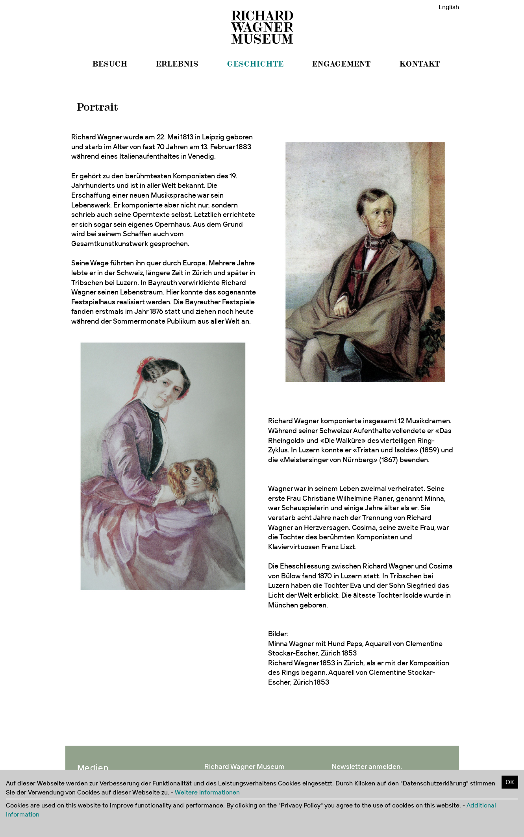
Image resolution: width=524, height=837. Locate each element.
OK (509, 782)
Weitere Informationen (207, 792)
